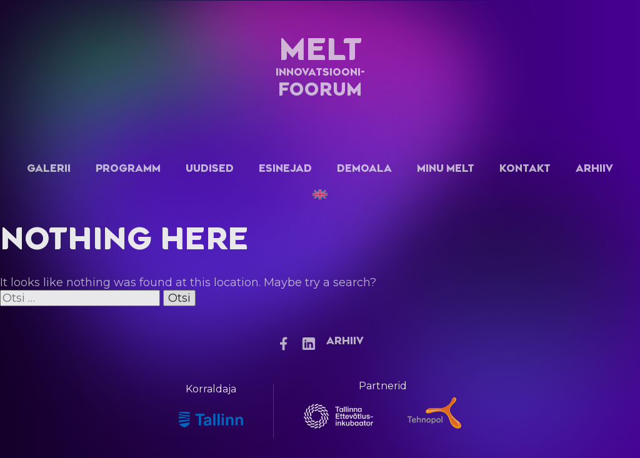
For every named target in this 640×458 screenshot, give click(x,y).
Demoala (364, 168)
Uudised (210, 168)
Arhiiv (594, 168)
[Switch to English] (320, 194)
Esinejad (285, 168)
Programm (128, 168)
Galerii (49, 168)
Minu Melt (445, 168)
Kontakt (525, 168)
